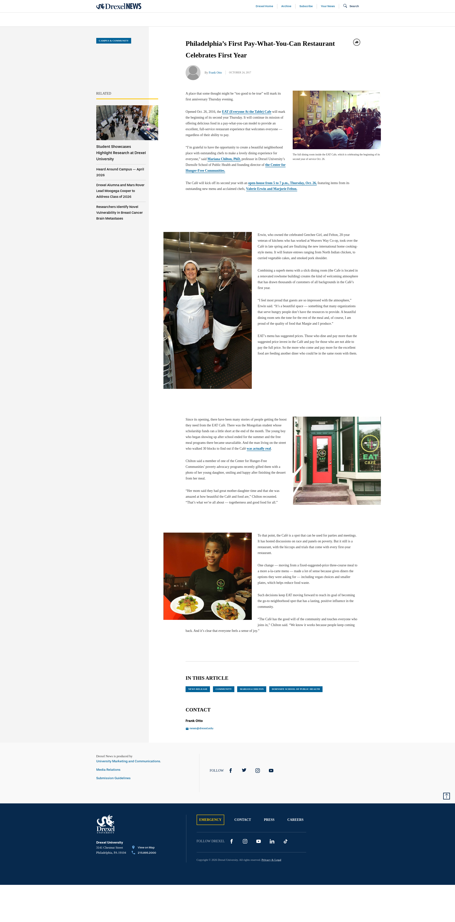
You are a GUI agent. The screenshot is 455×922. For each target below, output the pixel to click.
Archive (286, 6)
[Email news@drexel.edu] (225, 724)
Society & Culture (317, 19)
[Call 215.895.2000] (144, 848)
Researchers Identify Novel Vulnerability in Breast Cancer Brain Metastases (119, 213)
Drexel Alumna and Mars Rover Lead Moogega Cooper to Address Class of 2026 (120, 191)
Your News (328, 6)
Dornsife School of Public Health (296, 684)
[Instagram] (257, 766)
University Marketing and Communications (128, 757)
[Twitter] (244, 766)
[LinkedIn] (272, 837)
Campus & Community (367, 19)
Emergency (210, 815)
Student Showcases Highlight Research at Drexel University (121, 152)
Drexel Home (264, 6)
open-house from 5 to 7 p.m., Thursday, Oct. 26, (282, 183)
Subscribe (306, 6)
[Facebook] (230, 766)
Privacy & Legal (271, 855)
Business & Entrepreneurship (234, 19)
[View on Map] (144, 843)
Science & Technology (173, 19)
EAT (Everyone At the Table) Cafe (246, 112)
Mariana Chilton (252, 684)
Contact (242, 815)
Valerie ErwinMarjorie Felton (271, 189)
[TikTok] (285, 837)
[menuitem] (117, 19)
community (224, 684)
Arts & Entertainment (117, 19)
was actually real (252, 445)
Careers (295, 815)
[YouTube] (271, 766)
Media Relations (108, 765)
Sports (405, 19)
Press (269, 815)
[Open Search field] (351, 6)
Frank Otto (215, 72)
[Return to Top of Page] (446, 791)
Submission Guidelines (113, 774)
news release (197, 684)
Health (281, 19)
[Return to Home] (118, 6)
